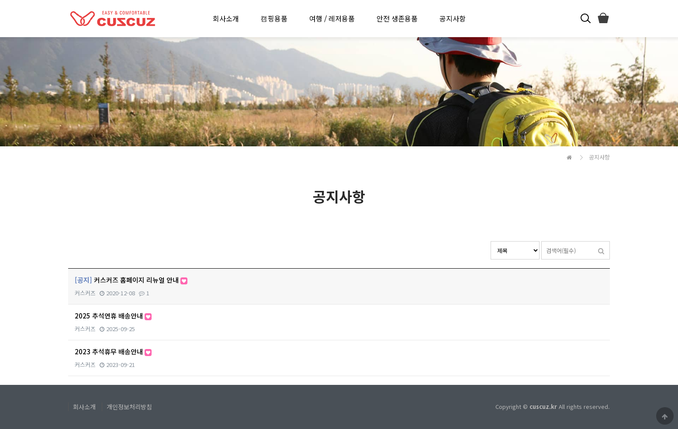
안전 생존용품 (397, 18)
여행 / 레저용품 (332, 18)
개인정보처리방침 (129, 406)
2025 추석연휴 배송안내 (113, 315)
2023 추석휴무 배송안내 (113, 351)
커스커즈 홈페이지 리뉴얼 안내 (131, 279)
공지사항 (452, 18)
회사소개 (226, 18)
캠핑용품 (274, 18)
